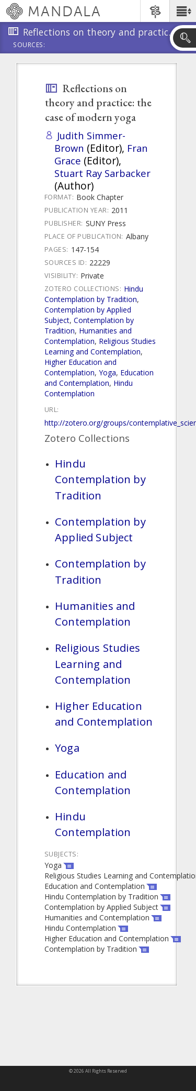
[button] (182, 11)
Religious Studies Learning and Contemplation (100, 346)
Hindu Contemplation (88, 388)
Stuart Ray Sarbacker (102, 173)
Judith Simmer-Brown (89, 141)
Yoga (107, 372)
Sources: (29, 45)
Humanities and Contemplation (88, 336)
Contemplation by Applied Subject (100, 529)
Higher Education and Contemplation (80, 367)
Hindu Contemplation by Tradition (93, 294)
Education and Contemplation (99, 378)
